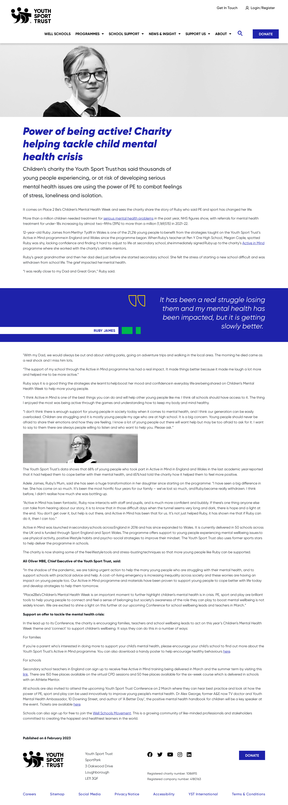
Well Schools (57, 34)
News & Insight (165, 34)
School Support (126, 34)
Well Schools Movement (112, 713)
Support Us (197, 34)
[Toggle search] (240, 33)
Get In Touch (227, 8)
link (25, 674)
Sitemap (57, 794)
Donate (266, 34)
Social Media (90, 794)
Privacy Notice (127, 794)
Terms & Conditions (248, 794)
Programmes (89, 34)
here (226, 651)
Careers (29, 794)
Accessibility (163, 794)
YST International (203, 794)
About (223, 34)
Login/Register (263, 8)
